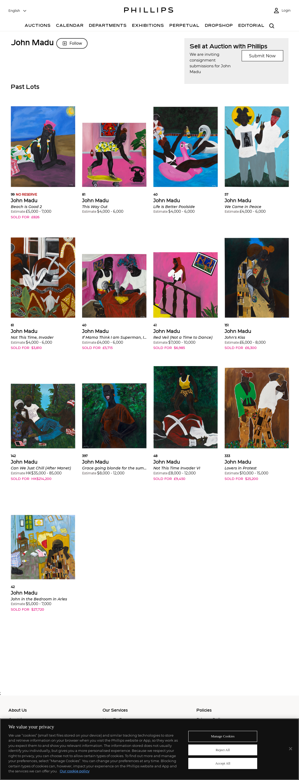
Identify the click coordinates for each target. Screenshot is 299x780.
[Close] (290, 748)
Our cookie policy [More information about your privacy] (74, 771)
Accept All (222, 763)
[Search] (272, 26)
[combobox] (17, 11)
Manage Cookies (223, 736)
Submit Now (262, 55)
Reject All (223, 750)
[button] (43, 166)
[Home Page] (148, 10)
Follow (72, 43)
